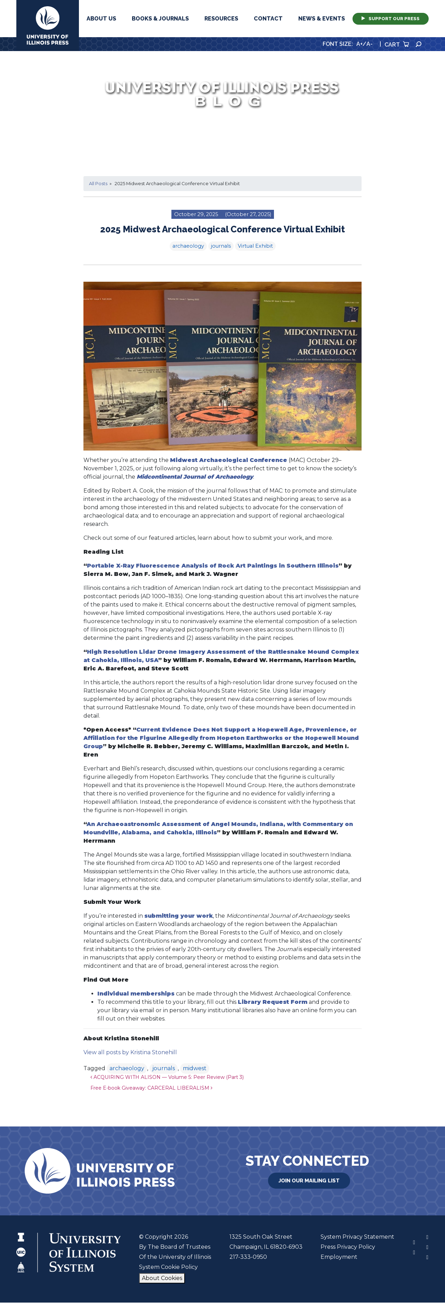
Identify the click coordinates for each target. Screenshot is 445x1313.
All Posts (98, 183)
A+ (359, 44)
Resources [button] (221, 18)
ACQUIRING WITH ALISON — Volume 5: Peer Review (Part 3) (167, 1077)
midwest (195, 1068)
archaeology (188, 246)
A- (369, 44)
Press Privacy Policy (348, 1247)
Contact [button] (268, 18)
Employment (339, 1257)
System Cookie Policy (168, 1267)
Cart (397, 44)
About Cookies (162, 1278)
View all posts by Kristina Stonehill (130, 1052)
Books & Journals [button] (160, 18)
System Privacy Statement (357, 1236)
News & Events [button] (321, 18)
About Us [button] (101, 18)
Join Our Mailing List (309, 1181)
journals (221, 246)
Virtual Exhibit (255, 246)
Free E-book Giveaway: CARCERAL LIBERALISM (151, 1088)
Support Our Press (391, 18)
